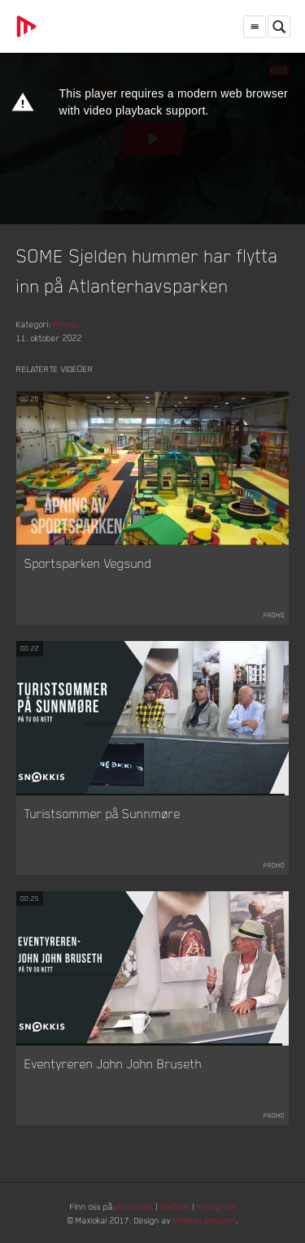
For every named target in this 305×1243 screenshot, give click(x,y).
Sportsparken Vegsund (88, 563)
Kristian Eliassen (204, 1220)
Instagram (216, 1206)
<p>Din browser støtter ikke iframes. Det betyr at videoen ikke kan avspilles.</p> (152, 138)
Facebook (136, 1206)
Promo (65, 323)
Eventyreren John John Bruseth (113, 1063)
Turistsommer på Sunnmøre (102, 813)
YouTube (175, 1206)
